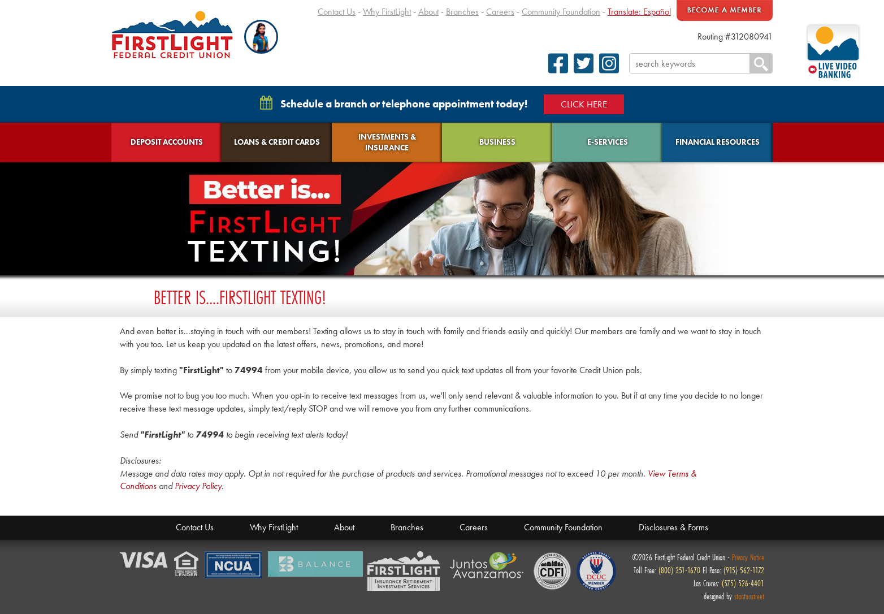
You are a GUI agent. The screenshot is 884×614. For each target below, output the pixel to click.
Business (497, 142)
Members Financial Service (406, 571)
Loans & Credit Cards (277, 142)
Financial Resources (717, 142)
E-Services (607, 142)
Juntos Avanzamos (489, 565)
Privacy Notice (748, 557)
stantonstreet (749, 596)
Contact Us (337, 12)
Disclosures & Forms (673, 527)
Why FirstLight (387, 12)
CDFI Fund (552, 571)
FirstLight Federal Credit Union (172, 34)
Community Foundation (561, 12)
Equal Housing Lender (187, 564)
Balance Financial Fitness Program (315, 564)
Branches (462, 12)
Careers (500, 12)
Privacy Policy (198, 486)
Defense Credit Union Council (596, 571)
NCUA (234, 565)
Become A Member (725, 10)
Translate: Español (639, 12)
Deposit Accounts (167, 142)
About (428, 12)
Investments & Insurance (387, 142)
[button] (261, 37)
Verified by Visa (145, 560)
